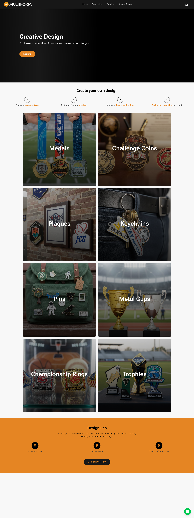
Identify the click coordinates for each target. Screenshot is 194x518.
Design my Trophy (97, 462)
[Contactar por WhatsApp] (187, 511)
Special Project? (126, 4)
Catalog (111, 4)
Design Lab (97, 4)
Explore (27, 54)
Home (85, 4)
